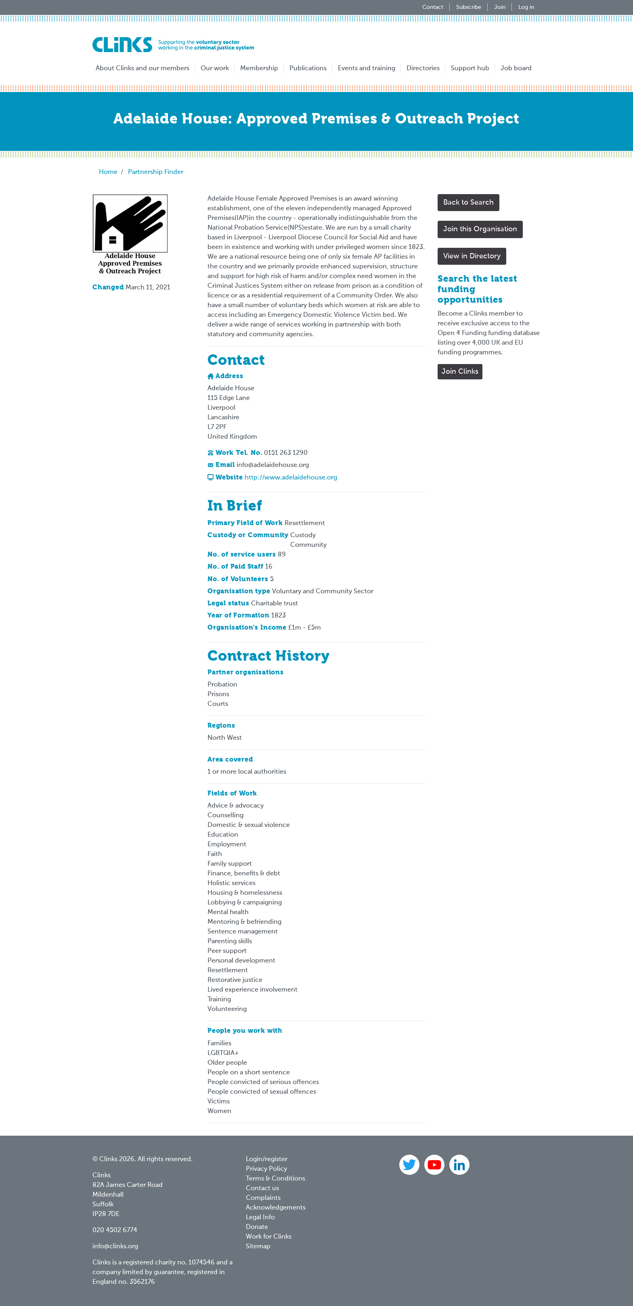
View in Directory (472, 256)
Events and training (366, 68)
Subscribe (468, 7)
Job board (516, 68)
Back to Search (468, 202)
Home (108, 172)
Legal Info (260, 1217)
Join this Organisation (480, 229)
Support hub (470, 68)
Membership (259, 68)
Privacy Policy (266, 1169)
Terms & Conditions (275, 1179)
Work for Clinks (268, 1237)
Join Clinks (460, 371)
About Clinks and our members (142, 68)
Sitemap (258, 1246)
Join (499, 7)
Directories (423, 68)
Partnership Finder (155, 172)
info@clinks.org (115, 1246)
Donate (257, 1227)
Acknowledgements (276, 1208)
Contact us (262, 1188)
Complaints (263, 1198)
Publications (308, 68)
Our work (215, 68)
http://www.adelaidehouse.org (291, 478)
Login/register (266, 1159)
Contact (432, 7)
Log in (526, 7)
